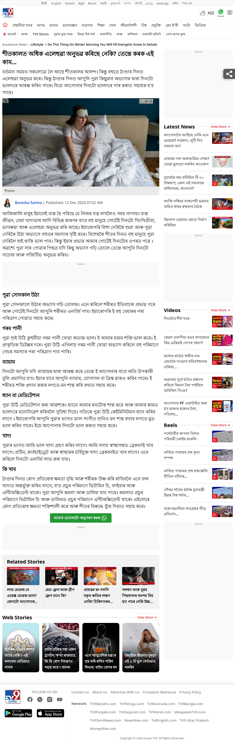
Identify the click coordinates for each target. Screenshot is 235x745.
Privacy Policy (190, 692)
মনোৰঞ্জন (70, 25)
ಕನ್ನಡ (81, 3)
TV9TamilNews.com (105, 720)
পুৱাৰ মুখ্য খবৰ (63, 34)
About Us (99, 692)
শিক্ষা (101, 25)
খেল (112, 25)
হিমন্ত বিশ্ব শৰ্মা (86, 34)
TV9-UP (187, 3)
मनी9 (175, 3)
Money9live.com (103, 728)
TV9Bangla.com (190, 703)
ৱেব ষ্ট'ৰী (171, 25)
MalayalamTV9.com (190, 712)
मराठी (103, 3)
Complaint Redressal (159, 692)
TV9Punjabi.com (103, 712)
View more (147, 617)
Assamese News (14, 44)
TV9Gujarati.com (132, 712)
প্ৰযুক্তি (156, 25)
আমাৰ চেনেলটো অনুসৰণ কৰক (80, 518)
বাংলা (127, 3)
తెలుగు (92, 3)
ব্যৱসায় (87, 25)
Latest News (179, 126)
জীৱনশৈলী (128, 25)
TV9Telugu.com (131, 703)
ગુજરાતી (115, 3)
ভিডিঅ (200, 25)
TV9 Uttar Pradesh (194, 720)
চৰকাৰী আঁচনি (151, 34)
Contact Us (80, 692)
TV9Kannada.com (161, 703)
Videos (172, 310)
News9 (70, 3)
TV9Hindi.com (160, 712)
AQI (211, 12)
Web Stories (17, 617)
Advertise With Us (125, 692)
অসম (41, 25)
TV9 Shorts (41, 34)
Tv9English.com (164, 720)
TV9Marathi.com (103, 703)
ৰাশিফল (132, 34)
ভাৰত (53, 25)
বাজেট (11, 34)
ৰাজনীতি (106, 34)
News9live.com (136, 720)
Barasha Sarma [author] (29, 202)
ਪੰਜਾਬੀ (138, 3)
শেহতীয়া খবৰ (22, 25)
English (56, 3)
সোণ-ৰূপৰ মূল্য (175, 34)
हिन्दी (44, 3)
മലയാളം (163, 3)
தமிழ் (149, 3)
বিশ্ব (144, 25)
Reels (170, 424)
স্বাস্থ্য (120, 34)
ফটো (186, 25)
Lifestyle (37, 44)
